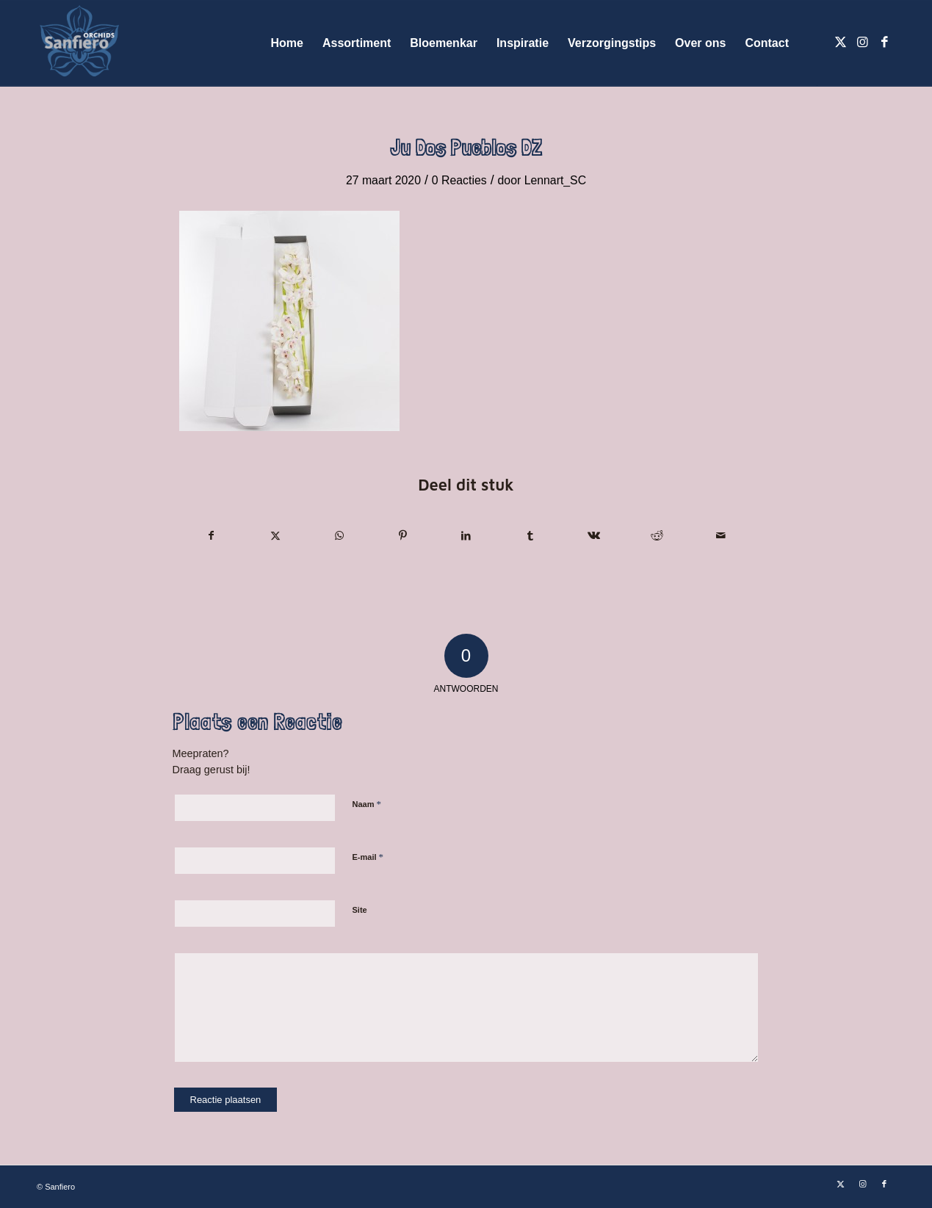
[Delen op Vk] (593, 536)
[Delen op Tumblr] (530, 536)
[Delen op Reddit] (657, 536)
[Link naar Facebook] (884, 43)
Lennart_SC (555, 180)
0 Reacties (459, 180)
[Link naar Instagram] (862, 43)
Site (360, 909)
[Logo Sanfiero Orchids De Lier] (79, 43)
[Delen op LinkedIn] (466, 536)
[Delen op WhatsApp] (339, 536)
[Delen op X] (275, 536)
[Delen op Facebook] (212, 536)
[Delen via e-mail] (721, 536)
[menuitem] (287, 43)
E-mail (368, 856)
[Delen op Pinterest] (402, 536)
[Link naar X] (840, 43)
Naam (367, 803)
